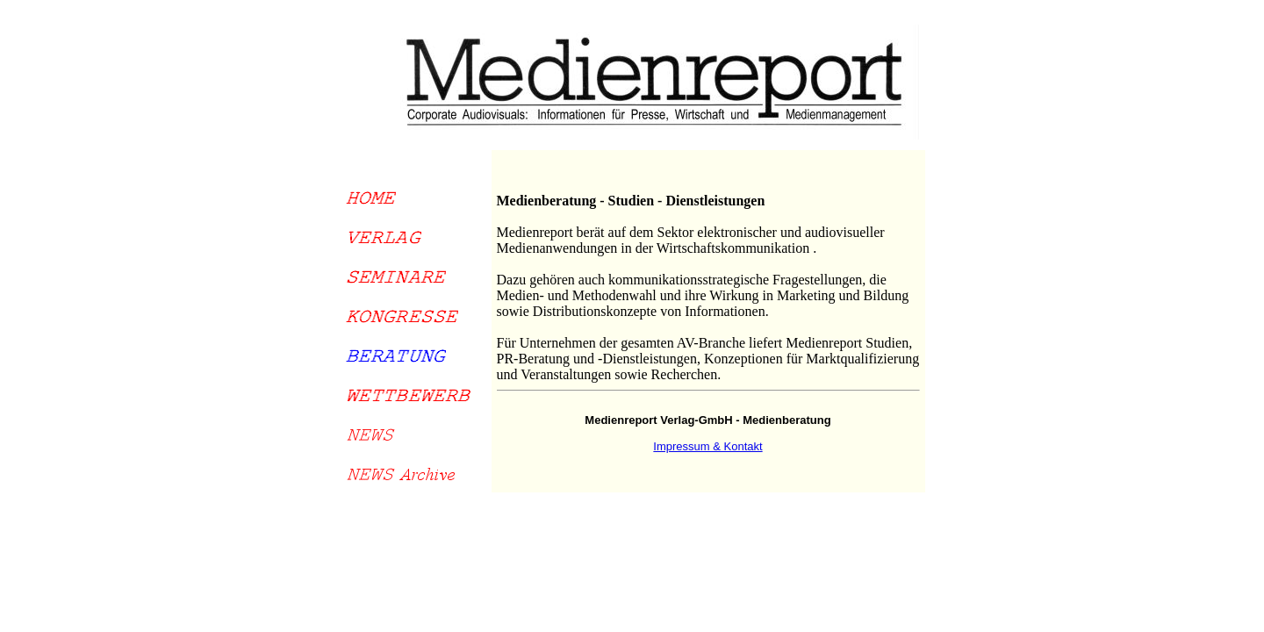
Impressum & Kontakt (707, 446)
